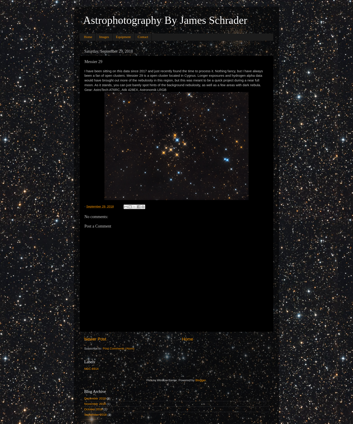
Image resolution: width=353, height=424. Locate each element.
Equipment (123, 37)
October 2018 (93, 409)
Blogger (200, 380)
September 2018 (95, 414)
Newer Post (95, 339)
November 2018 (95, 404)
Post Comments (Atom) (118, 348)
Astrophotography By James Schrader (165, 20)
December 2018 (95, 398)
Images (104, 37)
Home (88, 37)
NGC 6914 (91, 368)
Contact (143, 37)
